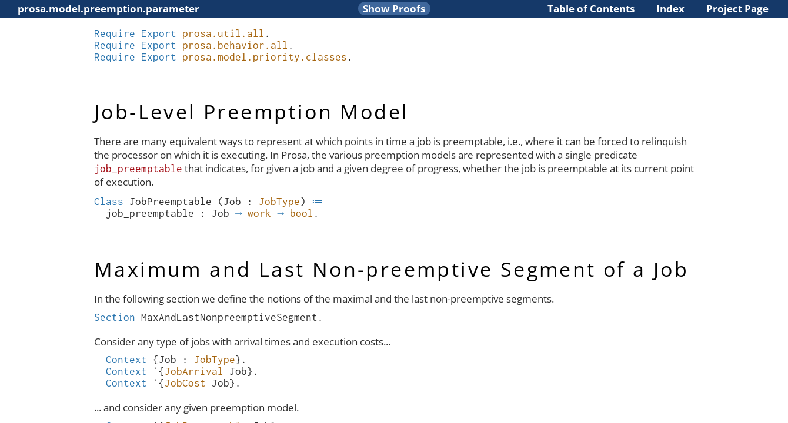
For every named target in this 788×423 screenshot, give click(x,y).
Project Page (737, 8)
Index (670, 8)
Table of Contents (591, 8)
